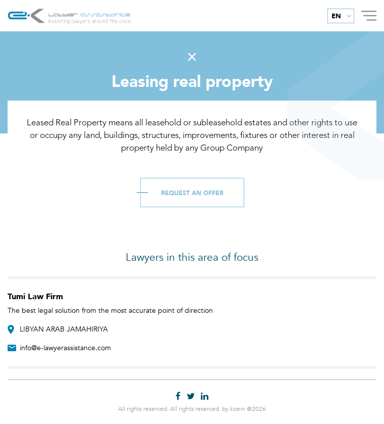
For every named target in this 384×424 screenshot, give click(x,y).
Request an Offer (192, 193)
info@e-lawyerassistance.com (65, 348)
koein (237, 409)
